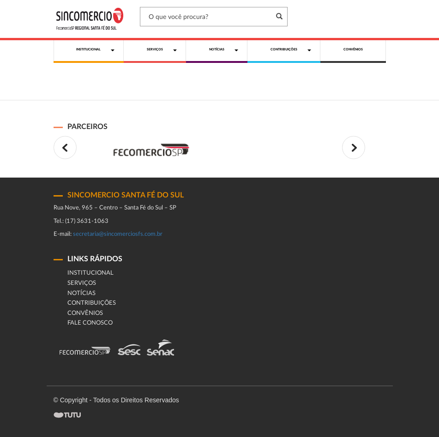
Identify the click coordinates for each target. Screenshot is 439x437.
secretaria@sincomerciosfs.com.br (117, 234)
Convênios (85, 313)
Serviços (81, 283)
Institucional (90, 273)
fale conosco (90, 323)
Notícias (81, 293)
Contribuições (91, 303)
